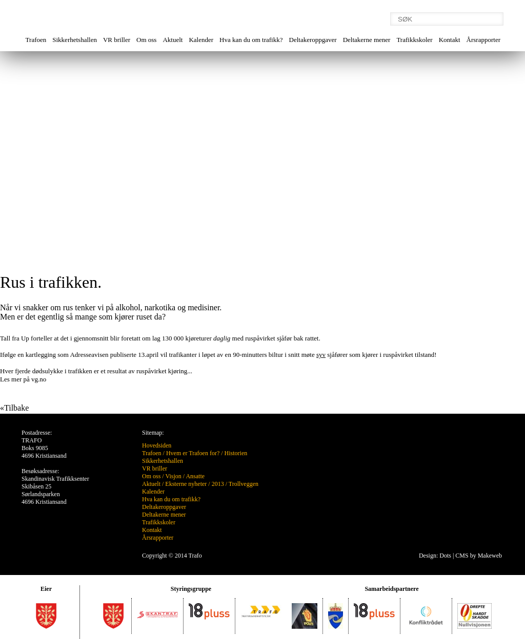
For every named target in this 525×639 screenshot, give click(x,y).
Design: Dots (435, 555)
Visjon (173, 476)
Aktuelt (173, 40)
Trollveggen (243, 483)
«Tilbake (14, 407)
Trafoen (36, 40)
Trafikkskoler (414, 40)
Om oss (146, 40)
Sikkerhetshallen (74, 40)
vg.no (38, 379)
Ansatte (195, 476)
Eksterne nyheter (186, 483)
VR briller (116, 40)
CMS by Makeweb (478, 555)
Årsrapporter (483, 40)
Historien (236, 453)
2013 (218, 483)
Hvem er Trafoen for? (192, 453)
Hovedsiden (156, 445)
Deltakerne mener (367, 40)
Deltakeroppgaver (313, 40)
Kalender (201, 40)
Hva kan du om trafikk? (250, 40)
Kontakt (449, 40)
